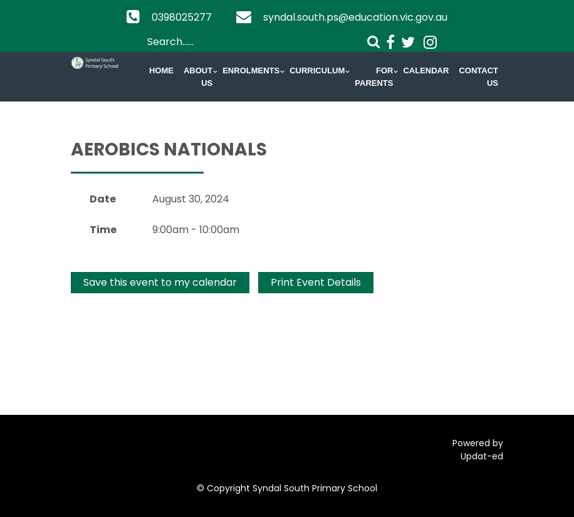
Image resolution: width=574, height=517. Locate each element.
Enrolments (250, 70)
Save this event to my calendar (160, 282)
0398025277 (182, 17)
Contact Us (478, 77)
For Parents (374, 77)
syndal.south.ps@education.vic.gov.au (355, 17)
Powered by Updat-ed (477, 449)
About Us (198, 77)
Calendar (426, 70)
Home (161, 70)
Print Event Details (316, 282)
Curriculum (317, 70)
